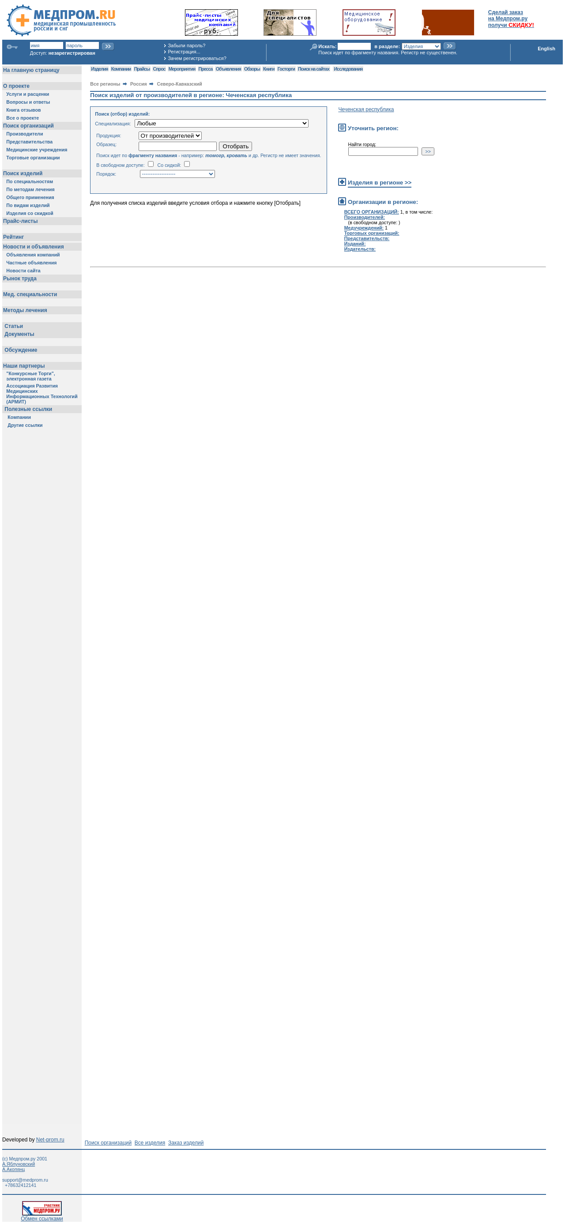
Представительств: (367, 238)
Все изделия (150, 1143)
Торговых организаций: (371, 233)
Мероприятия (182, 69)
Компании (121, 69)
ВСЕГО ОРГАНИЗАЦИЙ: (371, 212)
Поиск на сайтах (313, 69)
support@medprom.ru (25, 1180)
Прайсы (142, 69)
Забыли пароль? (186, 45)
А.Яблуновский (18, 1164)
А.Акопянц (13, 1169)
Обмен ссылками (42, 1216)
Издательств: (360, 249)
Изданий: (355, 243)
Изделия (99, 69)
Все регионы (105, 84)
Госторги (286, 69)
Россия (138, 84)
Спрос (159, 69)
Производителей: (364, 217)
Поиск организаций (108, 1143)
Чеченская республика (366, 109)
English (546, 48)
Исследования (348, 69)
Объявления (228, 69)
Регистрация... (184, 51)
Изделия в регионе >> (379, 182)
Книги (268, 69)
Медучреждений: (364, 227)
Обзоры (252, 69)
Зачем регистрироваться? (197, 58)
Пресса (206, 69)
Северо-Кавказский (179, 84)
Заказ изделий (185, 1143)
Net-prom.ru (50, 1140)
